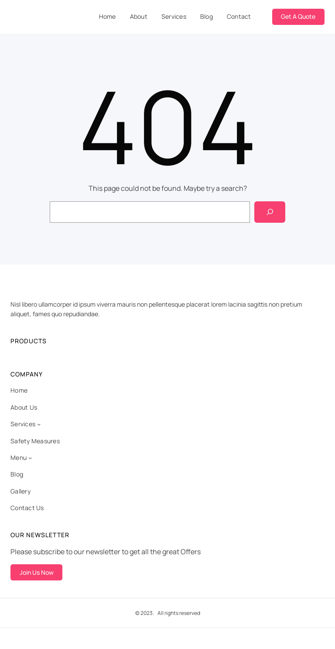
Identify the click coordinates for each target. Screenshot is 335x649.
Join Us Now (37, 572)
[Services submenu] (39, 424)
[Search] (269, 212)
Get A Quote (298, 16)
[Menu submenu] (30, 457)
